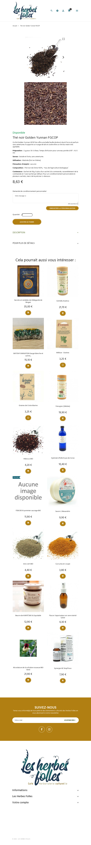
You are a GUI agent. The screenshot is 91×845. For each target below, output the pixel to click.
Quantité (16, 215)
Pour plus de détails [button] (45, 243)
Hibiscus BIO (28, 459)
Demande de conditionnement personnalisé (29, 191)
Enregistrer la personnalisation (62, 208)
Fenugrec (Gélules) (63, 406)
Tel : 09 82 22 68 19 (25, 830)
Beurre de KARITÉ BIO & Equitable (28, 615)
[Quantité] (27, 214)
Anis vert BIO (28, 564)
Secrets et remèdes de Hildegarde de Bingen (28, 301)
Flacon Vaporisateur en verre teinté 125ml (62, 616)
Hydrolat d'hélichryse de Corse (62, 458)
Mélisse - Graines (62, 352)
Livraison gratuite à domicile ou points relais (39, 818)
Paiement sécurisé (26, 808)
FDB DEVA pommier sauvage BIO (28, 510)
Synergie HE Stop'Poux (63, 668)
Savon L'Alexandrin (62, 511)
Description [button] (45, 232)
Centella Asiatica (62, 301)
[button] (63, 11)
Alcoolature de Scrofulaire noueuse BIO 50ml (28, 668)
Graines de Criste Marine (28, 405)
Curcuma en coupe (63, 564)
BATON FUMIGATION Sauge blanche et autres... (28, 354)
